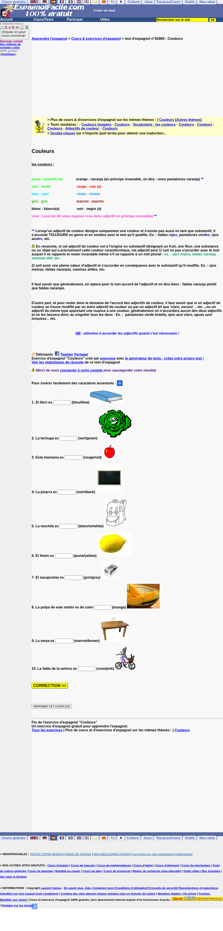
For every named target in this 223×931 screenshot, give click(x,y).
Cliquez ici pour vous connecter (14, 33)
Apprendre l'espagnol (49, 38)
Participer (75, 19)
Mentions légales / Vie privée (177, 893)
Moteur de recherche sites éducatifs (157, 871)
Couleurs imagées (96, 124)
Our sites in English (13, 876)
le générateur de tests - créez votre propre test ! (164, 358)
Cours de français (83, 865)
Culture (133, 838)
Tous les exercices (47, 730)
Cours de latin (92, 871)
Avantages (8, 54)
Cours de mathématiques (114, 865)
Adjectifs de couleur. (82, 128)
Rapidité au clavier (67, 871)
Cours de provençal (117, 871)
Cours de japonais (40, 871)
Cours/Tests (43, 19)
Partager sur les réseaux (18, 905)
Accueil (6, 19)
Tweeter (66, 354)
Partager (81, 354)
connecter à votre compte (81, 370)
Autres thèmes (188, 120)
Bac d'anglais (211, 871)
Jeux (147, 838)
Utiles (105, 19)
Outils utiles (191, 871)
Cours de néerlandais (195, 865)
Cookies (204, 893)
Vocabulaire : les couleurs (154, 124)
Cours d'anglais (58, 865)
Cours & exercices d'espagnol (96, 38)
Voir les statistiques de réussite (58, 362)
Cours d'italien (143, 865)
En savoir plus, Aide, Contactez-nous (89, 888)
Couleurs (166, 120)
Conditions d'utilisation (131, 888)
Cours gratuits (13, 838)
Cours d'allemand (167, 865)
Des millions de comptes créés (11, 44)
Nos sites (207, 838)
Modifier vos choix (13, 899)
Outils (190, 838)
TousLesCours (168, 838)
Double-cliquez (62, 133)
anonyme (107, 358)
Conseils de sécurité (163, 888)
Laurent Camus (51, 888)
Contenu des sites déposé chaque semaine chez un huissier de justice (108, 893)
